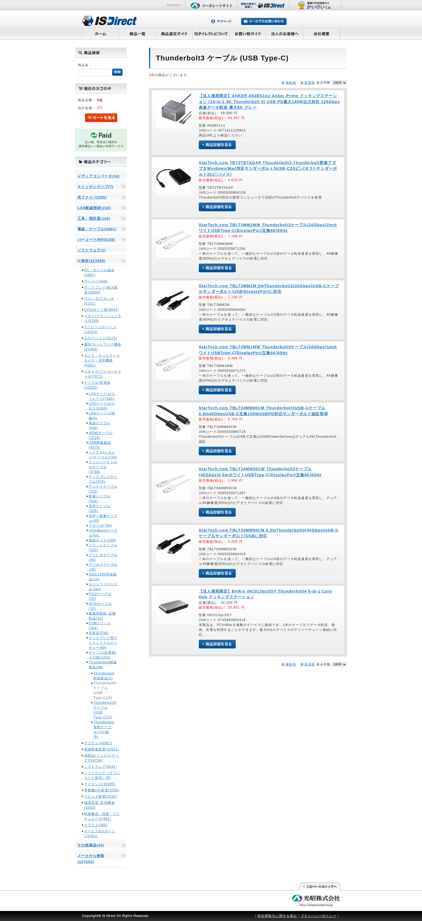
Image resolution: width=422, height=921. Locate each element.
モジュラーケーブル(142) (103, 586)
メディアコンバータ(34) (98, 176)
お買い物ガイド (247, 33)
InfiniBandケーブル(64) (103, 533)
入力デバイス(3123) (100, 338)
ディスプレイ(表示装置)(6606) (101, 290)
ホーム (100, 33)
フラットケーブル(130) (103, 547)
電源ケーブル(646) (99, 425)
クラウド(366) (96, 825)
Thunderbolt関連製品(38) (103, 664)
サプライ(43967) (98, 743)
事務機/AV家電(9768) (101, 790)
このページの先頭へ (318, 886)
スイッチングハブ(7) (95, 187)
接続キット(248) (102, 540)
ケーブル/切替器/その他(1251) (102, 655)
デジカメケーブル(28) (103, 567)
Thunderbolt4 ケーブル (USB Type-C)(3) (103, 710)
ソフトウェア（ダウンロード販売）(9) (102, 775)
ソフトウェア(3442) (100, 767)
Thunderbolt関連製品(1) (103, 675)
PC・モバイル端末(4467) (99, 272)
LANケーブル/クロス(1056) (102, 406)
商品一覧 (137, 33)
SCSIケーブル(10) (100, 606)
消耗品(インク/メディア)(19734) (101, 758)
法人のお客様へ (284, 33)
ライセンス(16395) (100, 784)
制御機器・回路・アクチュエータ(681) (102, 816)
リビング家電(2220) (100, 796)
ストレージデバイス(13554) (100, 329)
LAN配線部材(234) (94, 208)
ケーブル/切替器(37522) (97, 385)
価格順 (290, 83)
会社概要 (321, 33)
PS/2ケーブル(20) (100, 596)
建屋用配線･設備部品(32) (102, 616)
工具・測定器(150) (94, 218)
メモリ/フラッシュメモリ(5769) (102, 318)
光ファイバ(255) (91, 197)
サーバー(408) (96, 281)
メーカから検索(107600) (90, 859)
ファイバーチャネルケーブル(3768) (103, 467)
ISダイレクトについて (211, 33)
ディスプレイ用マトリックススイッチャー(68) (103, 643)
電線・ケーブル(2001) (96, 229)
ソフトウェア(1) (91, 250)
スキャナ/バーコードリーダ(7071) (102, 374)
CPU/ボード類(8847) (101, 310)
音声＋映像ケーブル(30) (103, 518)
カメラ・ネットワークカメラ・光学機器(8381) (102, 360)
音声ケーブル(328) (99, 508)
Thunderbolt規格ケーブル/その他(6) (103, 729)
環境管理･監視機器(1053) (99, 805)
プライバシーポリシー (318, 916)
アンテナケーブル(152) (103, 489)
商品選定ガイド (174, 33)
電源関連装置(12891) (101, 749)
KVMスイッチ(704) (100, 625)
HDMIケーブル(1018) (101, 435)
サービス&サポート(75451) (99, 833)
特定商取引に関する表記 (277, 916)
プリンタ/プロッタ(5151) (99, 301)
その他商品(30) (90, 845)
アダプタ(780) (100, 525)
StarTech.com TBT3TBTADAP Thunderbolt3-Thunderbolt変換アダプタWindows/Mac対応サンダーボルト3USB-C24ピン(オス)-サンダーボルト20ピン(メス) (268, 169)
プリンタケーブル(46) (103, 557)
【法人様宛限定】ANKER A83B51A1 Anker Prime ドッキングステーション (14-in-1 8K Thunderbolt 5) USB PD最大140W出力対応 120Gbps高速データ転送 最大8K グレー (269, 102)
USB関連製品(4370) (100, 445)
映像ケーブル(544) (99, 498)
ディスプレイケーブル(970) (103, 479)
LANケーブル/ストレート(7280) (102, 396)
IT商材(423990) (91, 261)
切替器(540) (99, 633)
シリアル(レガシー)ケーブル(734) (103, 454)
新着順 (309, 83)
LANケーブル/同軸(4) (102, 415)
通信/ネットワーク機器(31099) (102, 347)
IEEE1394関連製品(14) (103, 577)
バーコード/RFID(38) (96, 240)
